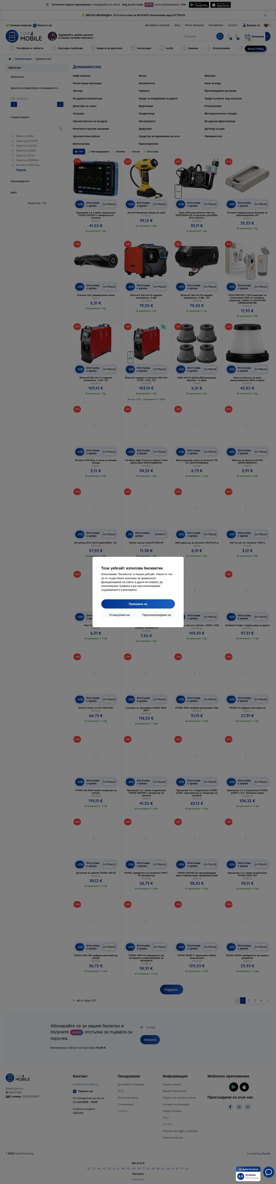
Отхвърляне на (119, 615)
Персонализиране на (156, 615)
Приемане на (138, 604)
